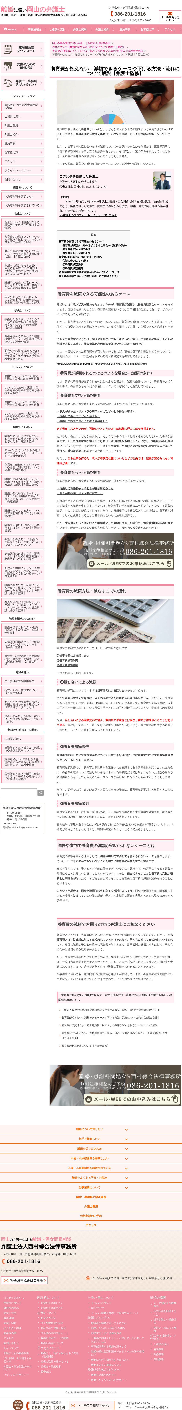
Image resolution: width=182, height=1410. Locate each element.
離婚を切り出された (89, 1148)
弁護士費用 (79, 29)
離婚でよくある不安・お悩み (89, 1177)
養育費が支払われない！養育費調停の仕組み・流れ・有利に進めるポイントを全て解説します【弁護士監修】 (115, 1035)
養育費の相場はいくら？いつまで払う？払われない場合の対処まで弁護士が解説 (22, 239)
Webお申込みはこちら (26, 1280)
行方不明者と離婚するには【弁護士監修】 (21, 691)
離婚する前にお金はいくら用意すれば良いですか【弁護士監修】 (22, 527)
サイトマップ (11, 1348)
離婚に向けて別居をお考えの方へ (110, 1359)
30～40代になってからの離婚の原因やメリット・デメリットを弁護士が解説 (22, 453)
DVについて (98, 1307)
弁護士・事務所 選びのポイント (26, 82)
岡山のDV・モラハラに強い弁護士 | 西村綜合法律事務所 (22, 377)
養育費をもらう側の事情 (76, 253)
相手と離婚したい (89, 1138)
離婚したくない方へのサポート (108, 1379)
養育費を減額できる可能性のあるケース (81, 241)
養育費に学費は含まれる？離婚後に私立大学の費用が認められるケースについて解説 (109, 1025)
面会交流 (46, 1371)
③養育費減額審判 (73, 268)
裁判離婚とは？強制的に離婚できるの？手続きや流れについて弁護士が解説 (22, 776)
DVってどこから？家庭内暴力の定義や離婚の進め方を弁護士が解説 (22, 390)
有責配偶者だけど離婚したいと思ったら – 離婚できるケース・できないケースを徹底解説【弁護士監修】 (22, 606)
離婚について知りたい (89, 1129)
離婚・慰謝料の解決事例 (91, 1197)
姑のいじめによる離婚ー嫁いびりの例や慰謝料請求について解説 (22, 719)
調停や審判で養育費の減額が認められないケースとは (89, 272)
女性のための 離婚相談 (26, 66)
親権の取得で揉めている (54, 1361)
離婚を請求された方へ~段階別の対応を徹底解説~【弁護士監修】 (22, 630)
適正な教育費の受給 (52, 1323)
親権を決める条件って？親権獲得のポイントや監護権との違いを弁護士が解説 (22, 339)
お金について (48, 1318)
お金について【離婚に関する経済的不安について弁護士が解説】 (22, 225)
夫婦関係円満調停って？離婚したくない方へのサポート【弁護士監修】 (22, 644)
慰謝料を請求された (52, 1307)
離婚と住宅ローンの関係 (54, 1338)
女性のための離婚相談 (16, 1353)
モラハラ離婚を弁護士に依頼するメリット (115, 1312)
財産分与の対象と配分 (53, 1328)
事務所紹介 (34, 29)
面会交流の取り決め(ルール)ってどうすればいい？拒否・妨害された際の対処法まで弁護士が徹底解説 (22, 354)
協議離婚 (159, 1349)
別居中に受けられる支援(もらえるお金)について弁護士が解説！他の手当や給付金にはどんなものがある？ (22, 269)
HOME (12, 29)
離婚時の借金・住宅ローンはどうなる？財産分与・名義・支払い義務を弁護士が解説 (22, 285)
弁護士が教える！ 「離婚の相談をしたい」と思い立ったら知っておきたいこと (22, 542)
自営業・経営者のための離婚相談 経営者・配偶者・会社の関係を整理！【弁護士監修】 (22, 660)
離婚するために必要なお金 (106, 1333)
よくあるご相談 (12, 1328)
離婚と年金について (52, 1343)
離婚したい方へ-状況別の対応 (108, 1328)
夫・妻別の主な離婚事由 (19, 681)
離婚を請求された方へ (103, 1374)
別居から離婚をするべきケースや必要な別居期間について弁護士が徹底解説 (22, 467)
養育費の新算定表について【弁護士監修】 (86, 1045)
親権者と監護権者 (51, 1366)
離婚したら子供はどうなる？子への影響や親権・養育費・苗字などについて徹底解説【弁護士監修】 (22, 323)
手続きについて (12, 1302)
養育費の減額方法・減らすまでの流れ (80, 256)
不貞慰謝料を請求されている (22, 205)
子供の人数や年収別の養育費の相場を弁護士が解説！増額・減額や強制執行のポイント (111, 1009)
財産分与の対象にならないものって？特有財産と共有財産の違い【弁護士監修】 (22, 254)
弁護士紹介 (102, 29)
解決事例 (124, 29)
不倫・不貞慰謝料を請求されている (89, 1167)
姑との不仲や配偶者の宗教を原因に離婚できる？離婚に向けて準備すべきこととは (22, 704)
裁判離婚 (159, 1359)
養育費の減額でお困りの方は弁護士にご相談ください (89, 276)
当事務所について (89, 1187)
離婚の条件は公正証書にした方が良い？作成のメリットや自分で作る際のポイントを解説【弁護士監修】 (22, 589)
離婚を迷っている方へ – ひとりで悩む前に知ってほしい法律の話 (22, 513)
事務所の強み (11, 1307)
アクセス (170, 29)
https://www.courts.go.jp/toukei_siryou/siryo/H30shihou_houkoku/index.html (102, 363)
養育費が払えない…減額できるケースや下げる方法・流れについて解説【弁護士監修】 (111, 1017)
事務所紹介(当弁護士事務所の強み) (21, 106)
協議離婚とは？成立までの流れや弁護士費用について (22, 749)
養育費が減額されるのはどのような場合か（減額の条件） (95, 245)
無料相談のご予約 (91, 1215)
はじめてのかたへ (14, 1297)
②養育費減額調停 (73, 264)
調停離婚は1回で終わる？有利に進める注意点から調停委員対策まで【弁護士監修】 (22, 762)
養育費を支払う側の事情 (76, 249)
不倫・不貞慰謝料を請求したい (89, 1158)
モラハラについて (101, 1302)
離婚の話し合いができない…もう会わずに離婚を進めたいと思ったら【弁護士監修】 (22, 438)
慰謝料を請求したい (52, 1302)
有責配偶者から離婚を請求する (108, 1346)
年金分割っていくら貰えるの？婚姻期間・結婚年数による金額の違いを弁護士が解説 (22, 299)
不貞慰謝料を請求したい (19, 196)
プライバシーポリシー (18, 170)
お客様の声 (147, 29)
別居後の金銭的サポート (54, 1333)
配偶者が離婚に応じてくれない (108, 1323)
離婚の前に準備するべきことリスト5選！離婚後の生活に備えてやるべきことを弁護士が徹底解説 (22, 497)
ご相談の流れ (57, 29)
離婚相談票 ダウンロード (26, 49)
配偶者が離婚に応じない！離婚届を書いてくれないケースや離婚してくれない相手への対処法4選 (22, 572)
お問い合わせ (13, 179)
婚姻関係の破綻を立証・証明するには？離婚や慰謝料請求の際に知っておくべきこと (22, 556)
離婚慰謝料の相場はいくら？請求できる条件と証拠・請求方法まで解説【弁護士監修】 (22, 481)
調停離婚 (159, 1354)
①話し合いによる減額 (75, 260)
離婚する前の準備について (106, 1364)
